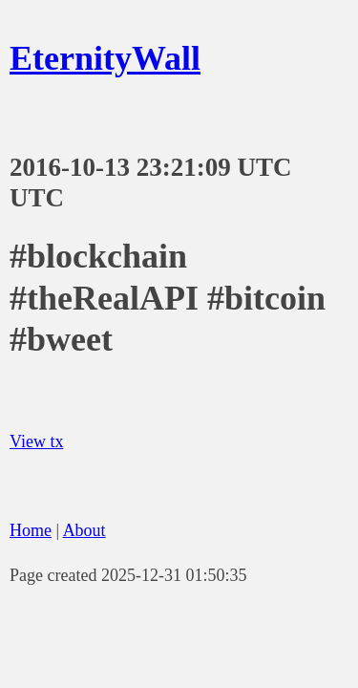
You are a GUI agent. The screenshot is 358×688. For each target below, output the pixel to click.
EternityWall (105, 58)
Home (31, 530)
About (84, 530)
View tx (36, 441)
